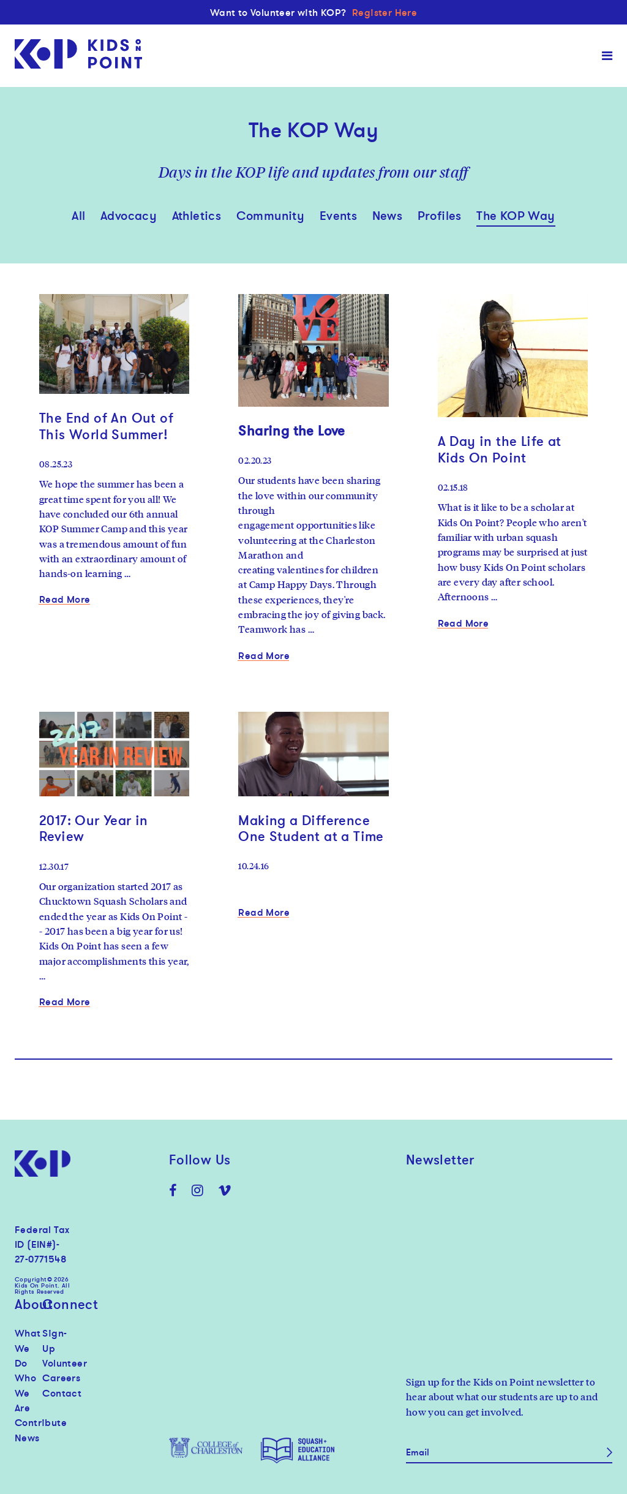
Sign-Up (54, 1340)
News (387, 215)
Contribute (28, 1422)
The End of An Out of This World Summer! (106, 425)
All (78, 215)
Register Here (384, 12)
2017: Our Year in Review (93, 828)
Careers (56, 1377)
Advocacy (128, 215)
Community (270, 215)
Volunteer (56, 1363)
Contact (56, 1393)
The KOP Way (515, 215)
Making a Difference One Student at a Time (310, 828)
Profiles (440, 215)
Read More (65, 599)
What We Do (28, 1348)
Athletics (197, 215)
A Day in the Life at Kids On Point (499, 449)
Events (338, 215)
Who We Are (25, 1392)
